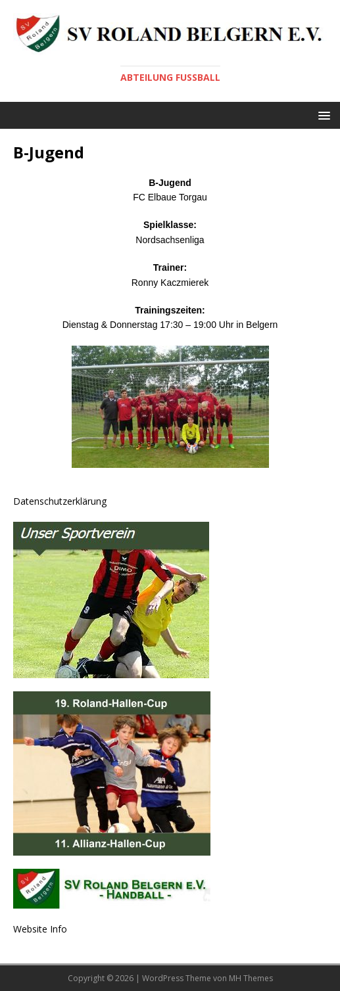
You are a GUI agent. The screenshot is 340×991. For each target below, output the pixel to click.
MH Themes (251, 978)
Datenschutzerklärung (60, 501)
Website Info (40, 929)
